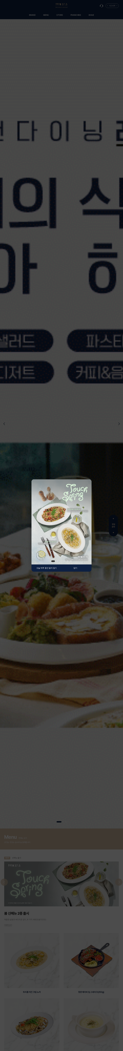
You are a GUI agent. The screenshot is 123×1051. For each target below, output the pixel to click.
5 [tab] (67, 561)
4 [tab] (64, 561)
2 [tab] (57, 561)
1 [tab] (53, 561)
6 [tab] (71, 561)
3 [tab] (61, 561)
